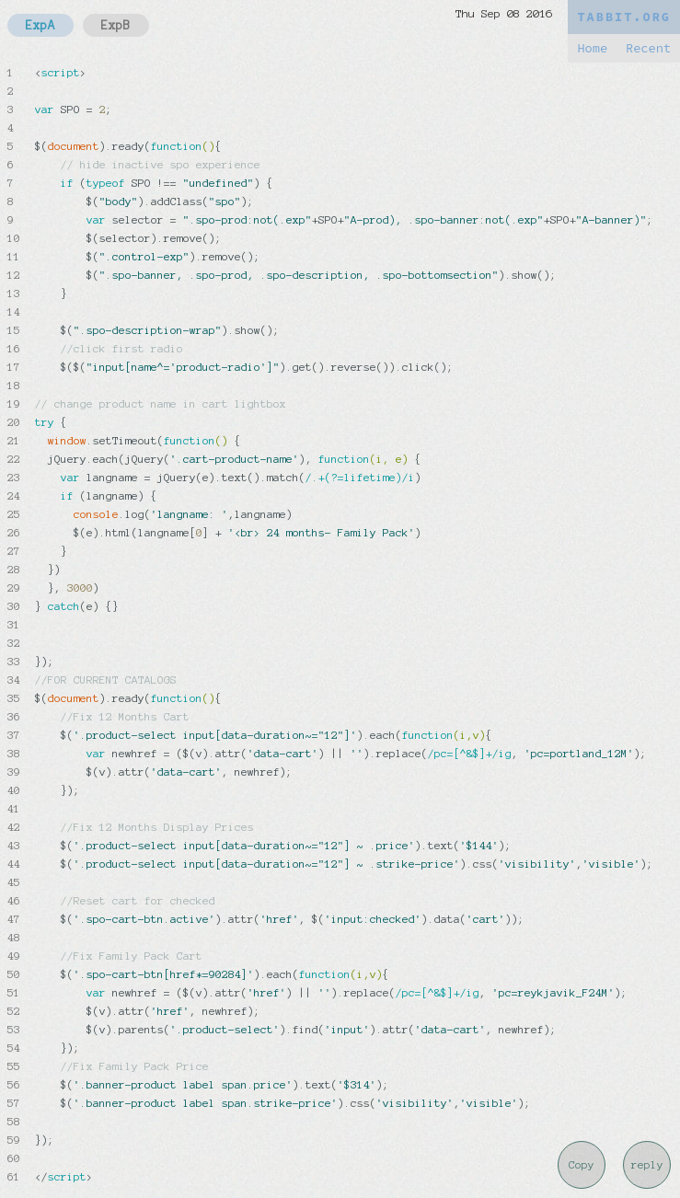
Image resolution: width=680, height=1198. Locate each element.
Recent (648, 48)
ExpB (116, 25)
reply (647, 1164)
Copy (581, 1164)
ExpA (40, 25)
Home (592, 48)
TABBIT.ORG (624, 17)
